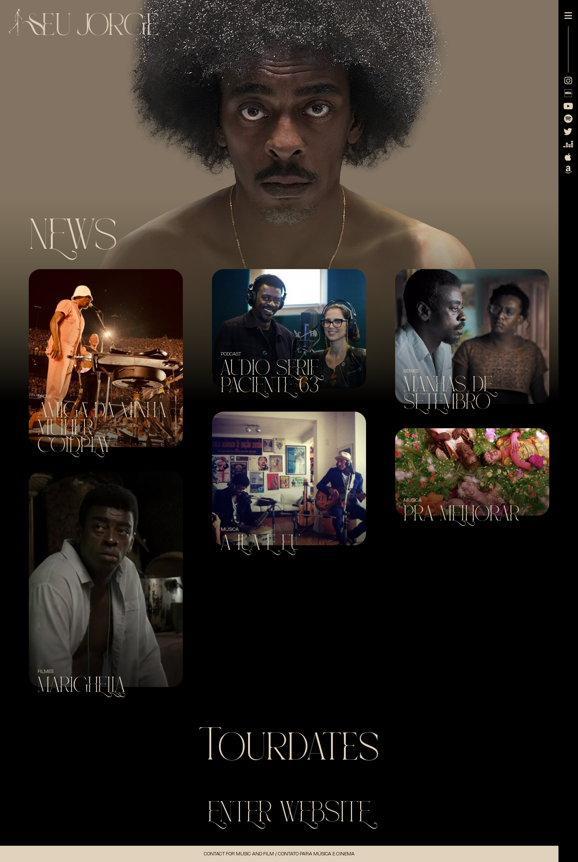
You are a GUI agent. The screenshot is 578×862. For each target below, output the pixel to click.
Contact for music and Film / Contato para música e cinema (279, 853)
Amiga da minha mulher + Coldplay (102, 428)
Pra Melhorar (461, 514)
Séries (411, 371)
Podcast (231, 354)
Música (230, 529)
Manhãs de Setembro (448, 393)
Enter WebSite (289, 812)
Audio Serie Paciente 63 (270, 376)
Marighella (81, 685)
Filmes (45, 671)
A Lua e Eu (261, 543)
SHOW (45, 396)
